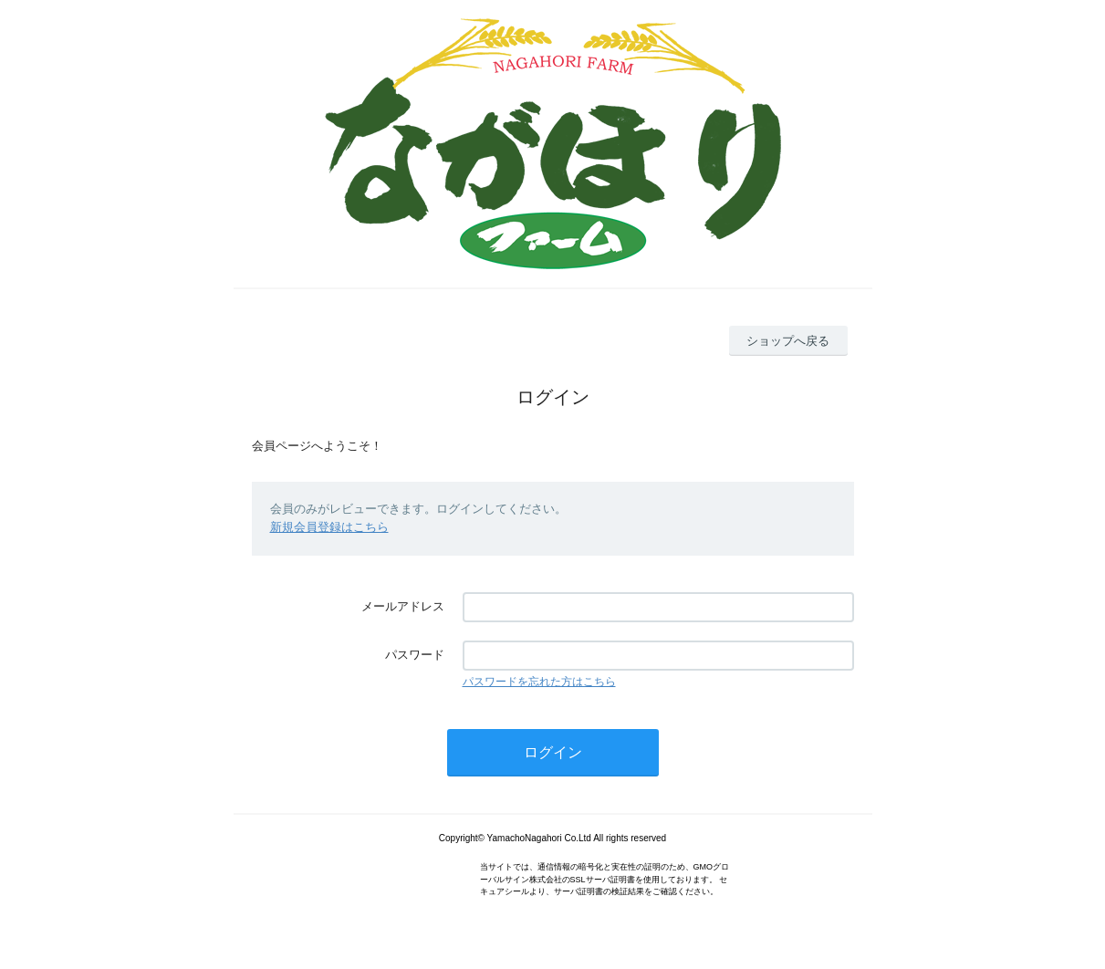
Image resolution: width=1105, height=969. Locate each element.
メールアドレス (402, 606)
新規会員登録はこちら (329, 527)
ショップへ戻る (787, 341)
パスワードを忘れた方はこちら (539, 681)
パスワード (414, 655)
